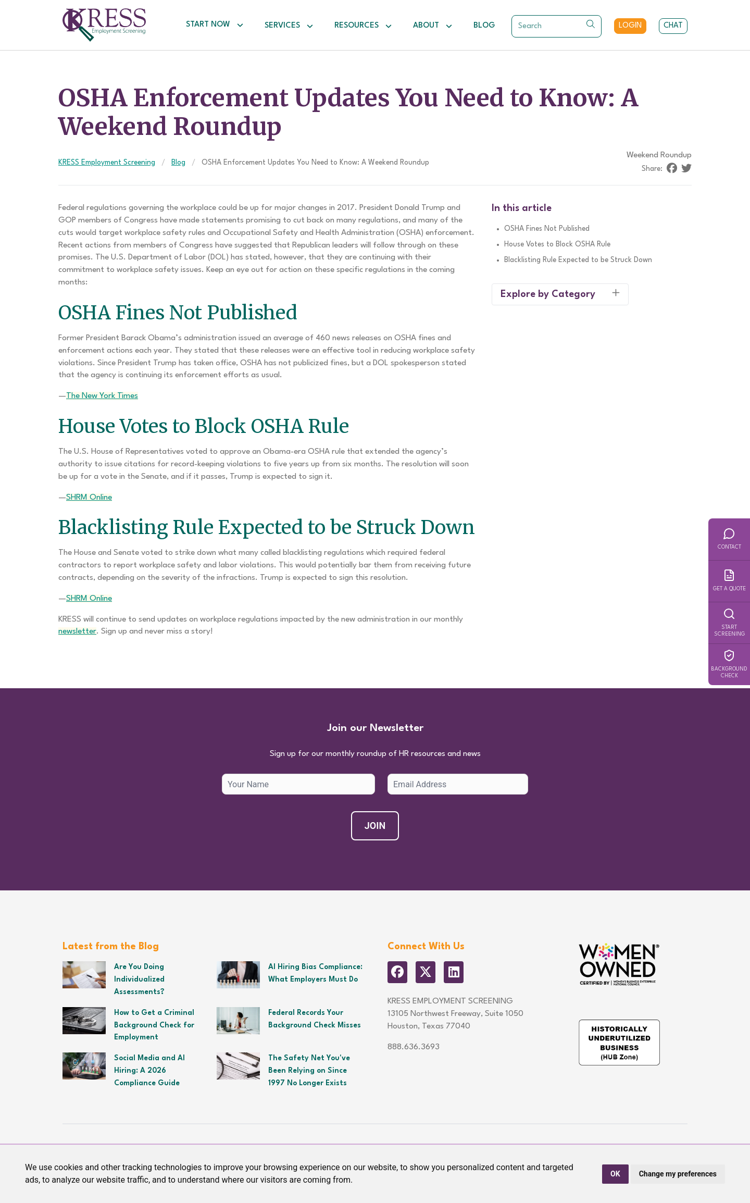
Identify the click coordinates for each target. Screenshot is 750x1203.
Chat (673, 26)
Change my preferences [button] (678, 1174)
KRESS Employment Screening (106, 162)
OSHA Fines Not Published (547, 228)
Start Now (215, 25)
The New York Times (102, 396)
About (433, 26)
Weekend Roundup (659, 155)
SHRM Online (89, 497)
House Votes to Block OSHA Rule (557, 244)
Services (289, 26)
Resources (363, 26)
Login (630, 26)
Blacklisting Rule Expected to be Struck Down (578, 260)
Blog (484, 26)
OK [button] (615, 1174)
